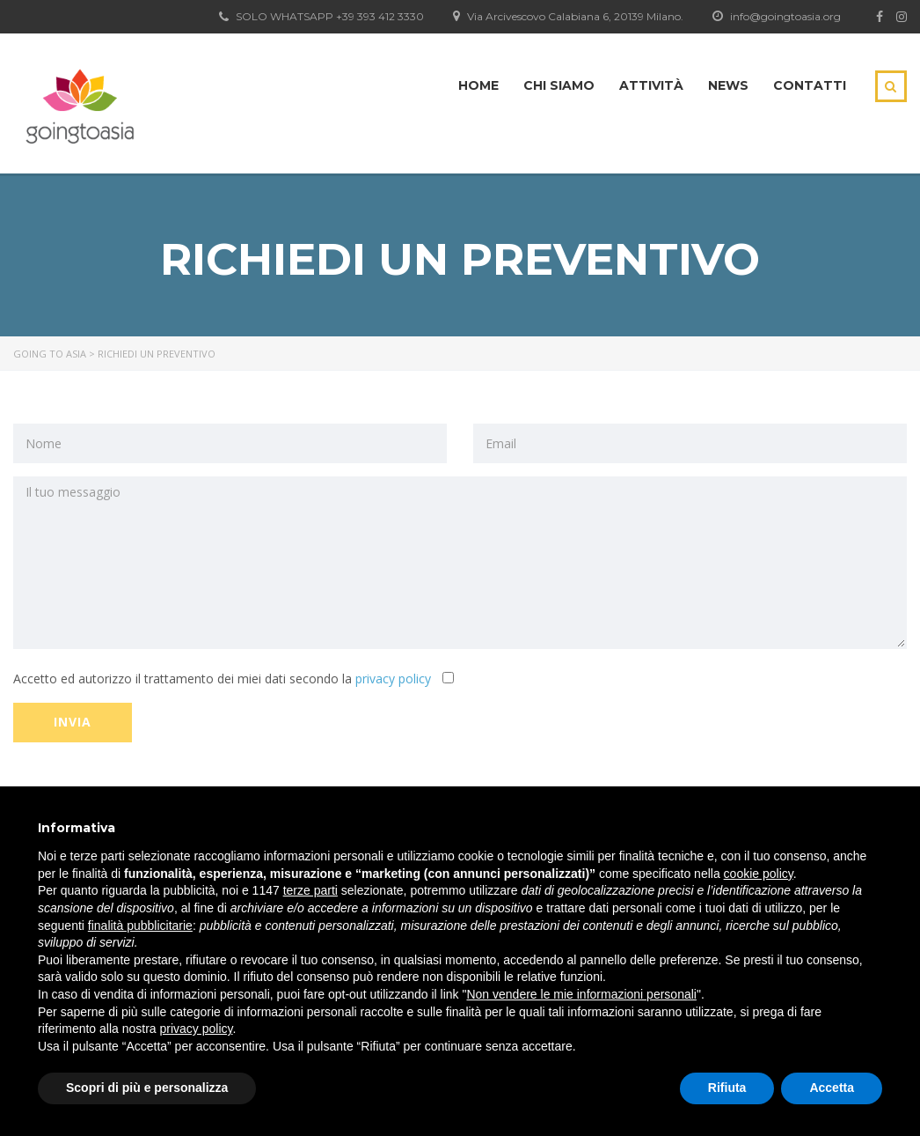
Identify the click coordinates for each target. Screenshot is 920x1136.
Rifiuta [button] (727, 1088)
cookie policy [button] (758, 874)
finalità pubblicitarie (140, 925)
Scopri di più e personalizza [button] (147, 1088)
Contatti (809, 85)
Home (478, 85)
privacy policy (393, 678)
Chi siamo (559, 85)
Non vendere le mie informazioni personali (581, 994)
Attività (651, 85)
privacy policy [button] (196, 1029)
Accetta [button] (831, 1088)
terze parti (310, 890)
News (728, 85)
